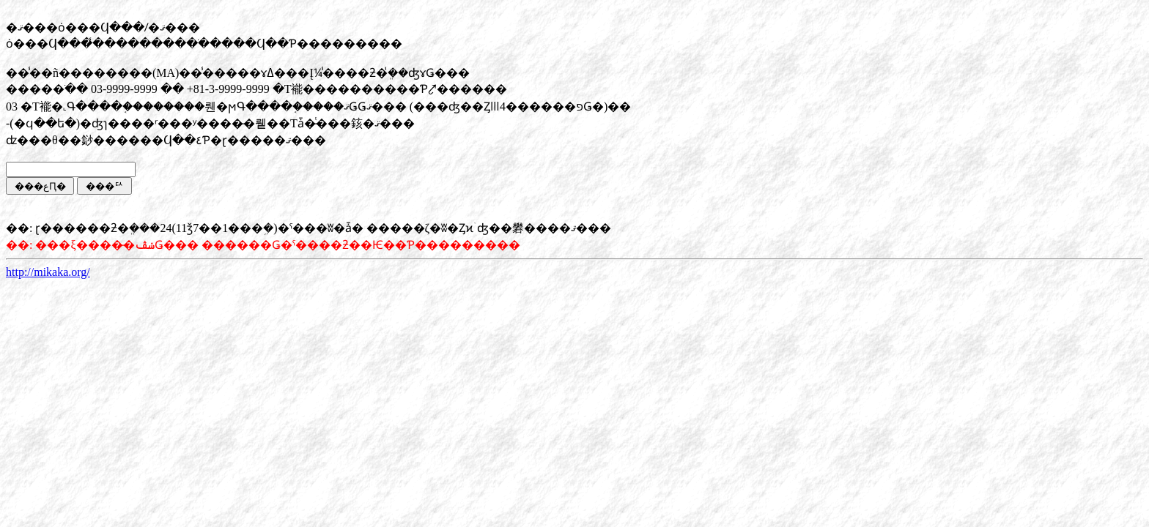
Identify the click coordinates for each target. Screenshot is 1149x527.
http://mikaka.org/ (48, 272)
